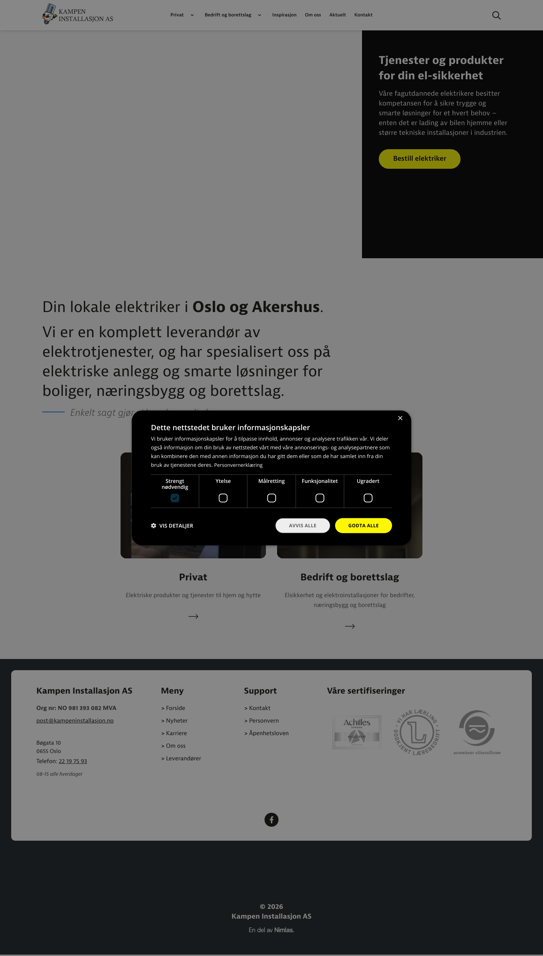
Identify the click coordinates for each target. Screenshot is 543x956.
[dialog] (271, 478)
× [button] (400, 418)
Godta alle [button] (363, 525)
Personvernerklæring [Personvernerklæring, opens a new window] (240, 464)
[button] (172, 526)
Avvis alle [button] (301, 525)
